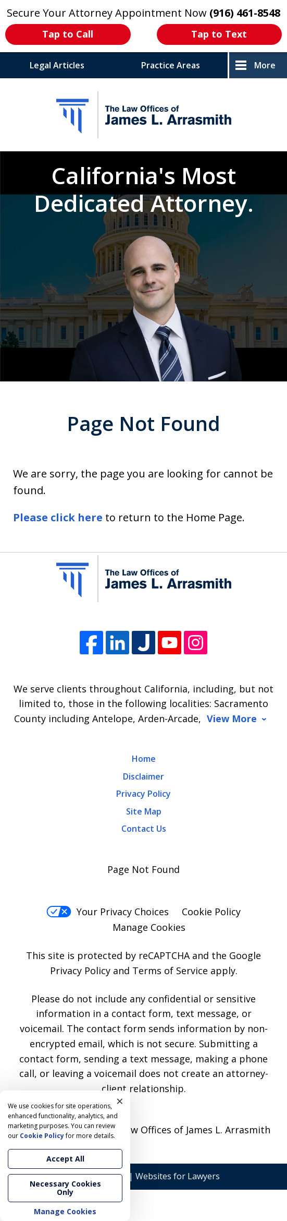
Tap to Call (67, 34)
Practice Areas (170, 65)
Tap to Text (219, 34)
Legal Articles (57, 65)
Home (144, 758)
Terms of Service (170, 970)
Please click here (58, 517)
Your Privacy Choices (107, 911)
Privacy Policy (143, 793)
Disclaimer (143, 776)
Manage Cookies (149, 927)
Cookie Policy (211, 911)
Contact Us (143, 828)
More (265, 65)
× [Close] (119, 1101)
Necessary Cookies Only (65, 1188)
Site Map (143, 811)
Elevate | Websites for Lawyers (143, 1176)
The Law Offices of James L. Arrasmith (185, 1129)
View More (232, 719)
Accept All (65, 1159)
